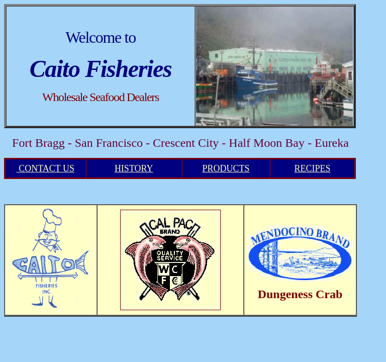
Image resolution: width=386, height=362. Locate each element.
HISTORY (134, 168)
